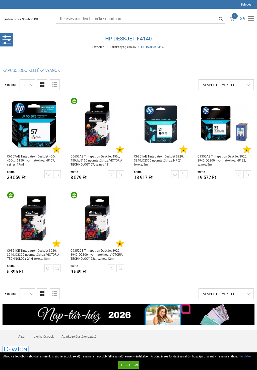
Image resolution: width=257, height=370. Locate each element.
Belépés (246, 4)
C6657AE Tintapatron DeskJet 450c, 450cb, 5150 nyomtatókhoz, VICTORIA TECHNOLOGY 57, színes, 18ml (96, 160)
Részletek (245, 356)
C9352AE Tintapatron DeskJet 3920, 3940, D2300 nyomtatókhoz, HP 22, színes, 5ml (222, 160)
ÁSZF (22, 336)
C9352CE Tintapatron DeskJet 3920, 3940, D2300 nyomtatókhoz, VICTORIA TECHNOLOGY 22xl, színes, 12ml (97, 254)
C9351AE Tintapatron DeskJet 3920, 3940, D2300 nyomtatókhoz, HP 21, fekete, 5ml (158, 160)
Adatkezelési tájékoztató (78, 336)
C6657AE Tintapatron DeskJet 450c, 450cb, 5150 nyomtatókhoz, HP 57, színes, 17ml (31, 160)
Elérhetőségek (44, 336)
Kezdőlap (98, 47)
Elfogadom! (128, 365)
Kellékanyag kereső (123, 47)
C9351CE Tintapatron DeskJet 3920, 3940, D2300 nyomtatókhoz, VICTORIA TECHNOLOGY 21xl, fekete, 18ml (33, 254)
